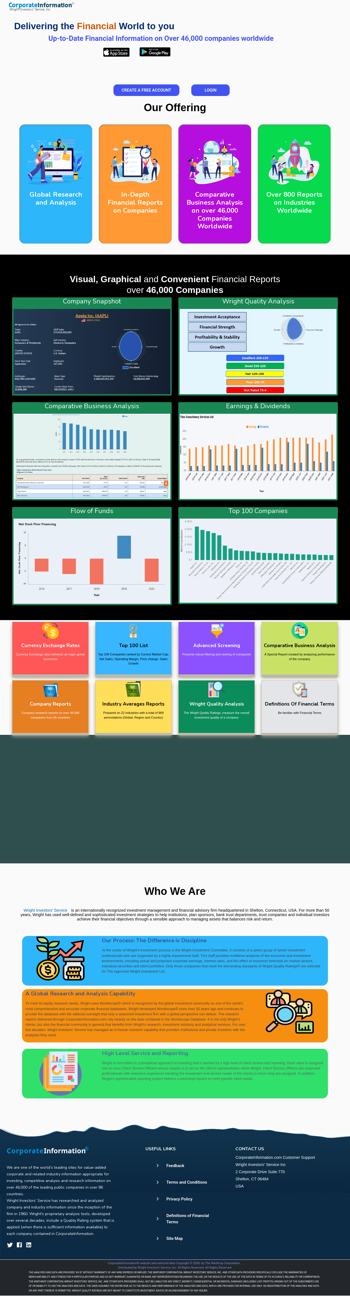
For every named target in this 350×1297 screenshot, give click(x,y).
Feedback (175, 1165)
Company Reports (50, 704)
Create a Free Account (146, 90)
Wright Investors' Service (45, 922)
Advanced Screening (216, 645)
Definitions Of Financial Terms (299, 704)
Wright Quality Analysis (216, 704)
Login (210, 90)
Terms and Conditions (186, 1182)
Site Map (174, 1238)
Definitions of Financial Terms (187, 1218)
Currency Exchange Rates (50, 645)
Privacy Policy (179, 1199)
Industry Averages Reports (133, 704)
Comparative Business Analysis (299, 645)
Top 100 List (133, 645)
